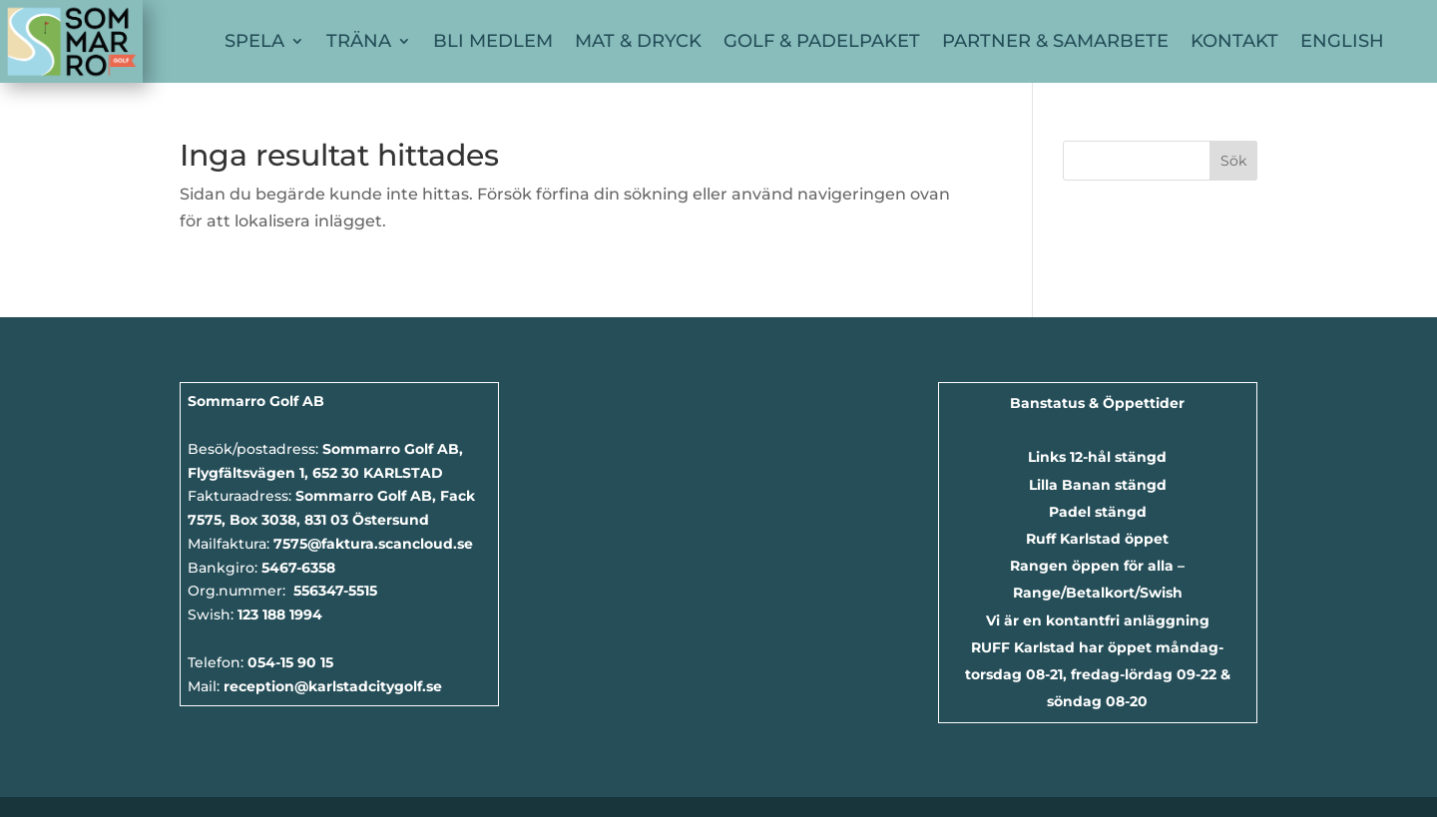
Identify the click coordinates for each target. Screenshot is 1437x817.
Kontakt (1234, 41)
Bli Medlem (493, 41)
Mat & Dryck (638, 41)
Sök (1233, 161)
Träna (358, 41)
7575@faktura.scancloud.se (373, 544)
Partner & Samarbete (1055, 41)
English (1342, 41)
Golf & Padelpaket (821, 41)
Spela (254, 41)
